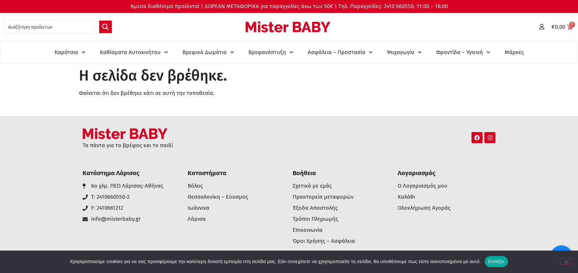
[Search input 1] (52, 26)
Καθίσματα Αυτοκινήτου (134, 52)
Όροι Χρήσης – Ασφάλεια (324, 241)
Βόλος (195, 186)
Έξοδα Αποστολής (315, 208)
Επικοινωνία (308, 230)
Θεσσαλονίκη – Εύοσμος (218, 197)
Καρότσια (70, 52)
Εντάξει (496, 261)
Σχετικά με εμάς (312, 186)
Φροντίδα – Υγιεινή (463, 52)
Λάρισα (197, 219)
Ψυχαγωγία (404, 52)
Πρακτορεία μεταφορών (323, 197)
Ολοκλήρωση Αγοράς (424, 208)
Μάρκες (514, 52)
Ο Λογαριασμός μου (423, 186)
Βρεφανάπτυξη (270, 52)
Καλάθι (406, 197)
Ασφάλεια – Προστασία (340, 52)
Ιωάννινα (198, 208)
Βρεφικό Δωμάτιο (208, 52)
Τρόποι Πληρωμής (315, 219)
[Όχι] (566, 261)
